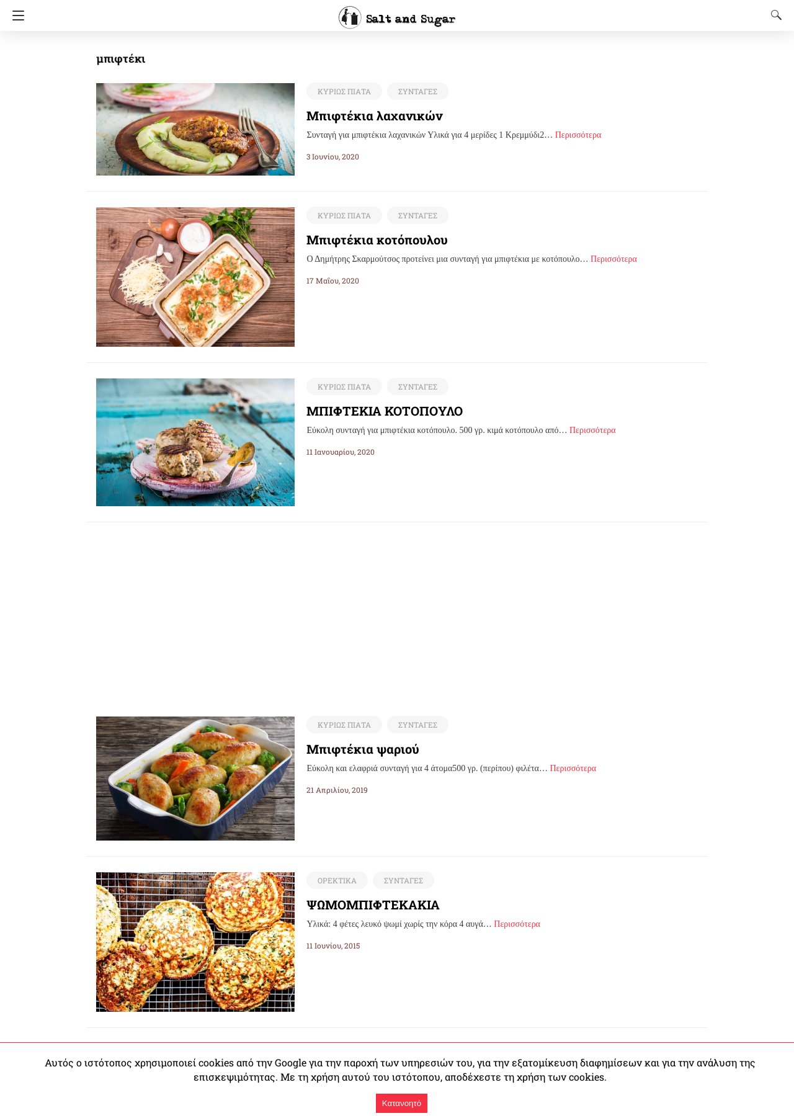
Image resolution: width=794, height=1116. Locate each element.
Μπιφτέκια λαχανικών (365, 115)
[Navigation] (15, 15)
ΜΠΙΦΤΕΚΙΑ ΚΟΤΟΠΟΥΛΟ (386, 410)
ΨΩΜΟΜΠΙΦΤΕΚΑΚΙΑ (374, 905)
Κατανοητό (401, 1103)
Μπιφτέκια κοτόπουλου (368, 239)
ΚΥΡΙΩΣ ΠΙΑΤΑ (343, 91)
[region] (397, 609)
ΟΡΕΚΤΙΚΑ (336, 881)
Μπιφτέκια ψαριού (356, 749)
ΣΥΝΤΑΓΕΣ (415, 91)
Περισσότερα (578, 135)
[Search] (773, 15)
